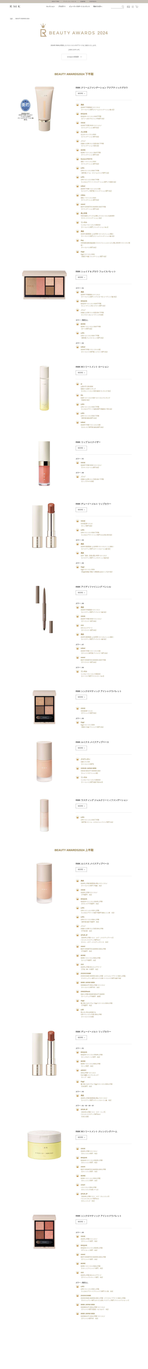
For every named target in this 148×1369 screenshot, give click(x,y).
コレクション (50, 6)
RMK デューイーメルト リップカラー (93, 504)
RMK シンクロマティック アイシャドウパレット (99, 691)
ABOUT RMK (55, 1)
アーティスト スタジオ (69, 1)
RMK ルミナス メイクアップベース (92, 742)
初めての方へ (97, 6)
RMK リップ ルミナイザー (88, 442)
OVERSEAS (92, 1)
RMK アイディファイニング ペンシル (93, 587)
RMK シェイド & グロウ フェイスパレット (96, 271)
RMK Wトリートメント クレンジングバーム (96, 1131)
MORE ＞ (81, 93)
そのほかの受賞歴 (73, 57)
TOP (11, 18)
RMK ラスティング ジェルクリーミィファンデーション (102, 800)
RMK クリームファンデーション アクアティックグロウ (102, 87)
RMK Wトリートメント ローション (92, 367)
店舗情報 (82, 1)
